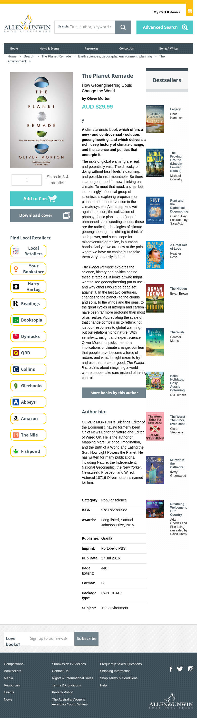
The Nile (29, 435)
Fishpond (30, 451)
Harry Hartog (33, 286)
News (8, 699)
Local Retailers (33, 251)
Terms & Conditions (66, 685)
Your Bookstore (33, 269)
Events (9, 692)
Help (103, 685)
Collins (28, 369)
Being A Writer (169, 48)
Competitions (13, 664)
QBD (25, 353)
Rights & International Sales (72, 678)
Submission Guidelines (69, 664)
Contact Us (126, 48)
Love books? (13, 640)
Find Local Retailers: (31, 238)
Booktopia (31, 320)
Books (14, 48)
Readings (30, 303)
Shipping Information (115, 671)
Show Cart (189, 9)
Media (8, 678)
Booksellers (12, 671)
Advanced (160, 27)
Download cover (35, 215)
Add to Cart (35, 198)
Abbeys (28, 402)
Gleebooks (31, 386)
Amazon (29, 418)
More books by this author (114, 392)
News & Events (49, 48)
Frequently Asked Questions (121, 664)
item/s (167, 12)
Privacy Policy (62, 692)
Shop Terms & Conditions (118, 678)
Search (63, 26)
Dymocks (30, 336)
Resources (91, 48)
